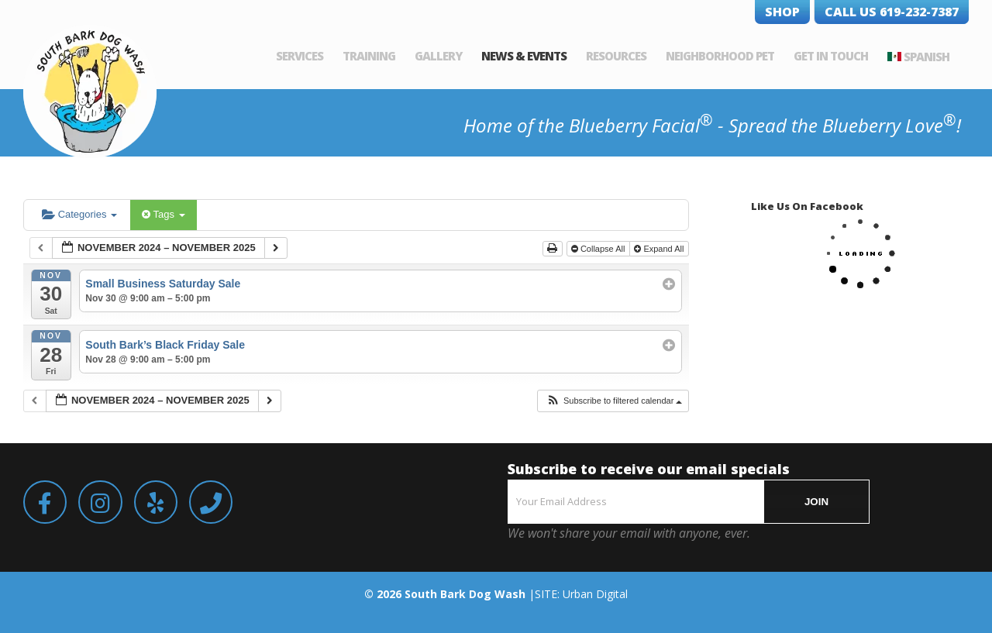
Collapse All (599, 248)
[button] (614, 400)
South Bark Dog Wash (465, 594)
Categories (79, 214)
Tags (163, 214)
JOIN (816, 501)
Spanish (926, 56)
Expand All (660, 248)
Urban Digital (595, 594)
